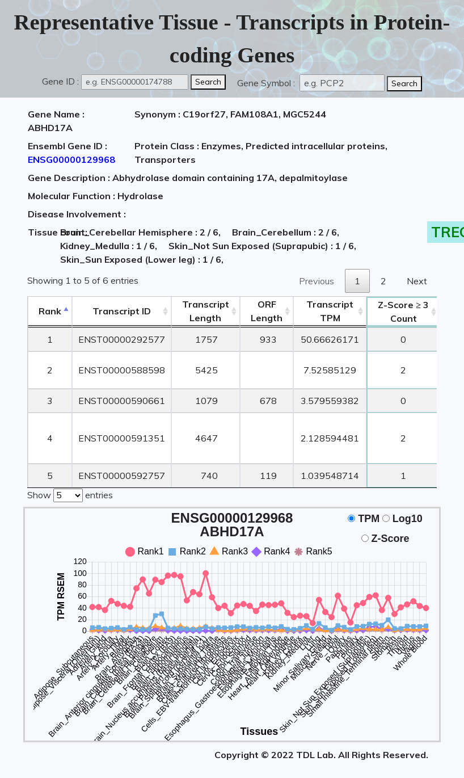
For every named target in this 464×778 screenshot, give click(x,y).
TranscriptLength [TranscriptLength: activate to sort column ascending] (205, 310)
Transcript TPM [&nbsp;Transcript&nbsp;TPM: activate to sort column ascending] (330, 310)
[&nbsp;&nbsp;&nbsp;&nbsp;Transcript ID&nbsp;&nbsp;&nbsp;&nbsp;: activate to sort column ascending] (121, 311)
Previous (316, 281)
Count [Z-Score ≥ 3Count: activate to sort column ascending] (403, 311)
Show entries (70, 494)
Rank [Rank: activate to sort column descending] (50, 311)
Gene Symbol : (267, 83)
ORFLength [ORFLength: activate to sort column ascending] (266, 310)
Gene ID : (60, 81)
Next (417, 281)
